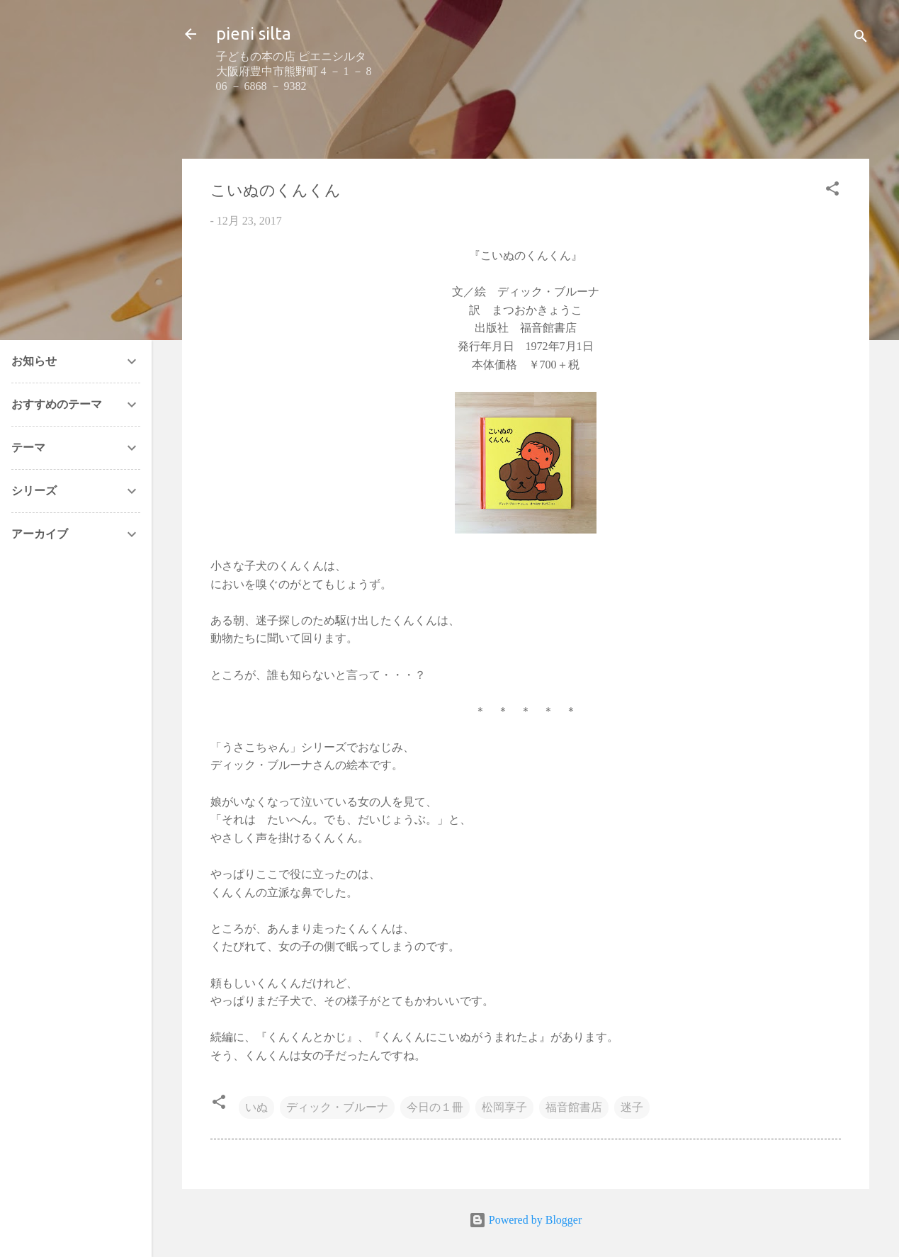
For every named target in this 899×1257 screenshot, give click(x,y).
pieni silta (253, 33)
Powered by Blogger (525, 1220)
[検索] (860, 38)
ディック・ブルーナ (337, 1107)
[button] (832, 191)
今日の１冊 (435, 1107)
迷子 (632, 1107)
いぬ (256, 1107)
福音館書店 (573, 1107)
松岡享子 (504, 1107)
